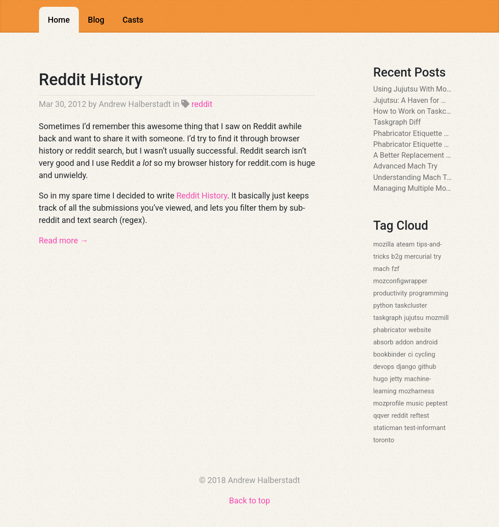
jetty (396, 379)
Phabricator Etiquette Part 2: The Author (412, 133)
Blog (96, 19)
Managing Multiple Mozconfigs (412, 188)
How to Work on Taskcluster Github (412, 111)
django (406, 367)
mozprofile (388, 403)
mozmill (437, 318)
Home (59, 19)
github (427, 367)
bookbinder (389, 354)
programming (428, 293)
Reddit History (91, 79)
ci (410, 354)
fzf (395, 269)
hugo (380, 379)
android (426, 342)
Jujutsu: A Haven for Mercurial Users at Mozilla (412, 100)
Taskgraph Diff (397, 122)
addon (404, 342)
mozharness (416, 391)
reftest (419, 416)
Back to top (249, 500)
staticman (387, 428)
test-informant (425, 428)
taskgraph (387, 318)
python (383, 305)
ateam (405, 244)
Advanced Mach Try (405, 166)
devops (383, 367)
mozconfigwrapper (400, 281)
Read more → (63, 240)
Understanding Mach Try (412, 177)
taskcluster (411, 305)
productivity (390, 293)
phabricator (390, 330)
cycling (425, 354)
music (415, 403)
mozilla (383, 244)
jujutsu (414, 318)
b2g (396, 257)
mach (381, 269)
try (437, 257)
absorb (383, 342)
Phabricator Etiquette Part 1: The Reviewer (412, 144)
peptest (436, 403)
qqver (381, 416)
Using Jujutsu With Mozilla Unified (412, 89)
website (419, 330)
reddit (202, 104)
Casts (132, 19)
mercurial (417, 257)
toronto (383, 440)
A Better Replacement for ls (412, 155)
